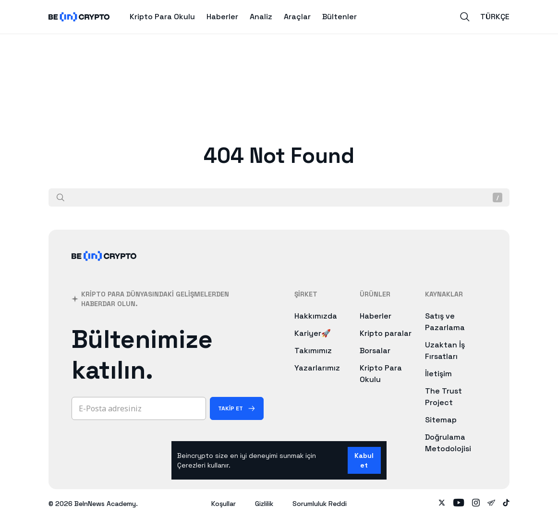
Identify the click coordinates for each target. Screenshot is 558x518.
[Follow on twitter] (442, 503)
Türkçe (494, 17)
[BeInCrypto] (104, 268)
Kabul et (364, 460)
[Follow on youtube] (458, 503)
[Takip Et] (237, 408)
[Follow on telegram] (491, 503)
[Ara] (60, 197)
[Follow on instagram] (476, 503)
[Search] (465, 17)
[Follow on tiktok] (506, 503)
